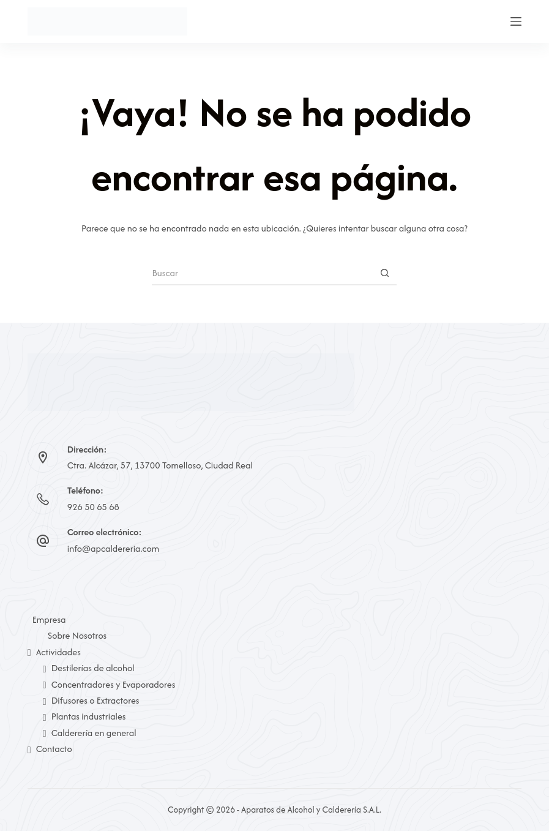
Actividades (54, 651)
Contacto (50, 748)
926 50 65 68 (93, 506)
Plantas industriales (84, 716)
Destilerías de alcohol (89, 667)
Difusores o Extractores (91, 700)
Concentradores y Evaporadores (109, 684)
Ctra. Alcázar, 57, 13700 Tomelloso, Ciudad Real (160, 465)
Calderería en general (89, 732)
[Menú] (515, 21)
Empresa (49, 619)
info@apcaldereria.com (113, 548)
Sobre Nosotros (77, 635)
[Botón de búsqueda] (384, 273)
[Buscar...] (262, 273)
